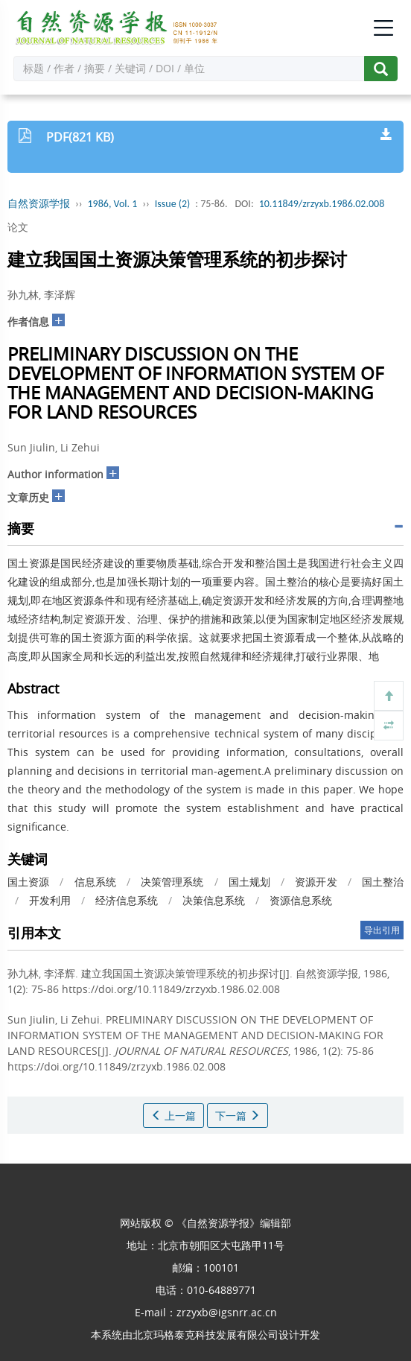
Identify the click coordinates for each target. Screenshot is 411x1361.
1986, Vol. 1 (113, 203)
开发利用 (50, 900)
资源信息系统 (301, 900)
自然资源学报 (38, 203)
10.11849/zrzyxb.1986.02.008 (322, 203)
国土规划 (249, 882)
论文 (17, 227)
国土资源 (28, 882)
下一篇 (237, 1115)
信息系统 (95, 882)
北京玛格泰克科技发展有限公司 (205, 1334)
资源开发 (316, 882)
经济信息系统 (126, 900)
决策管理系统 (172, 882)
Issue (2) (173, 203)
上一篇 (173, 1115)
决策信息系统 (213, 900)
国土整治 (383, 882)
